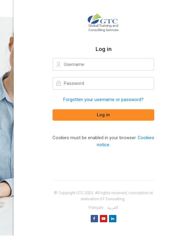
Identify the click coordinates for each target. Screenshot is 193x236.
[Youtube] (103, 218)
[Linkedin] (112, 218)
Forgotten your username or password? (103, 99)
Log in (103, 115)
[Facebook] (94, 218)
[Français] (96, 208)
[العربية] (112, 208)
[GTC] (103, 23)
